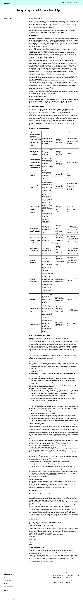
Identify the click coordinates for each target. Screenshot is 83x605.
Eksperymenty (69, 580)
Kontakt (69, 2)
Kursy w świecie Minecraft (58, 575)
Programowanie (69, 575)
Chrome (31, 541)
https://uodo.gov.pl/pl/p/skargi (36, 490)
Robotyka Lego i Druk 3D (57, 577)
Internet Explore (32, 536)
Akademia (68, 582)
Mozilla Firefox (32, 539)
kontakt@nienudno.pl (8, 586)
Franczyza (75, 2)
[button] (63, 2)
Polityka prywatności (74, 599)
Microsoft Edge (32, 537)
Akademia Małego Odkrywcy (58, 582)
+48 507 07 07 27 (7, 585)
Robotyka (68, 577)
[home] (8, 2)
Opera (30, 542)
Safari (30, 544)
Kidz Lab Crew (55, 580)
